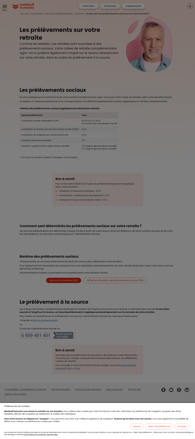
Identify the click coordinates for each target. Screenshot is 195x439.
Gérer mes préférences (159, 426)
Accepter (182, 426)
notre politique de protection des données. (40, 434)
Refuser (137, 426)
